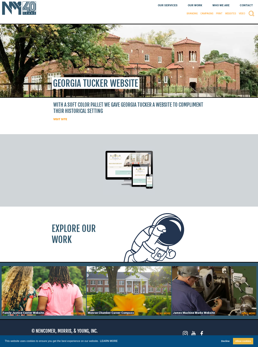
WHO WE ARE (221, 5)
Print (219, 13)
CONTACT (246, 5)
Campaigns (206, 13)
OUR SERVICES (168, 5)
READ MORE (78, 313)
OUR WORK (195, 5)
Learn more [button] (109, 341)
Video (242, 13)
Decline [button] (225, 341)
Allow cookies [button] (243, 341)
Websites (230, 13)
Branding (192, 13)
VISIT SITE (60, 119)
